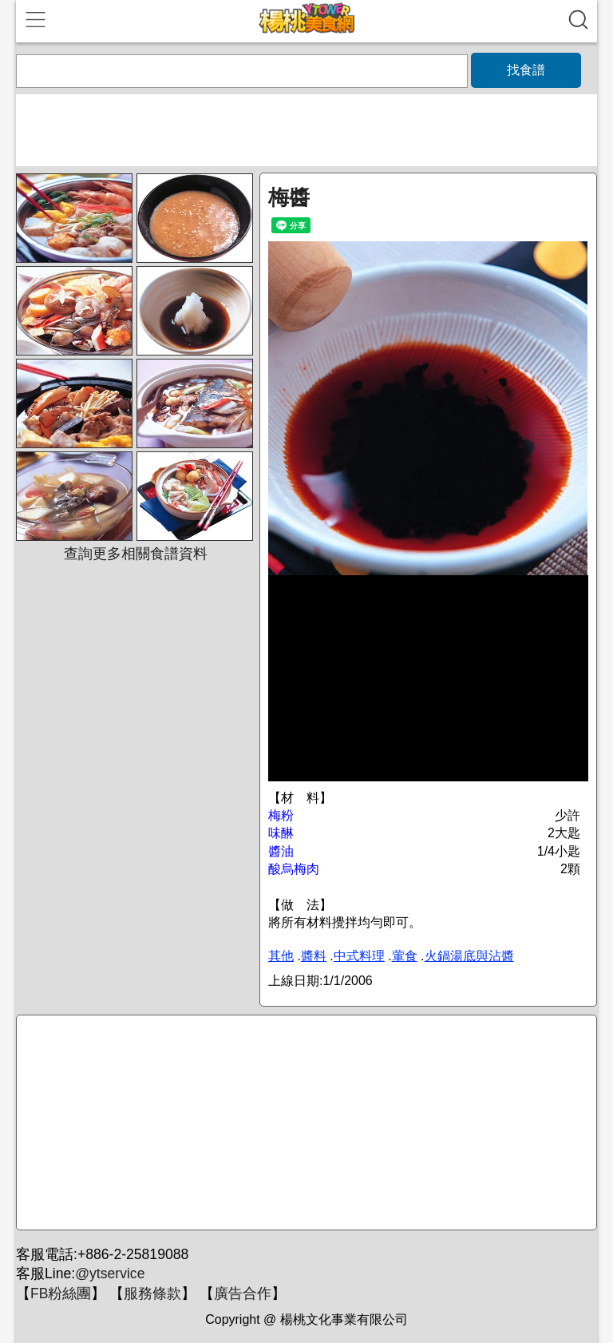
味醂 (281, 833)
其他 (281, 956)
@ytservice (109, 1273)
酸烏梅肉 (293, 869)
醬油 (281, 851)
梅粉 (281, 815)
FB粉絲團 (60, 1293)
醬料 (313, 956)
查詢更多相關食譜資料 (136, 554)
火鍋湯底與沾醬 (469, 956)
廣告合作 (242, 1293)
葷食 (404, 956)
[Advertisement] (304, 1123)
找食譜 (526, 70)
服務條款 (152, 1293)
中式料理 (359, 956)
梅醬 (289, 197)
